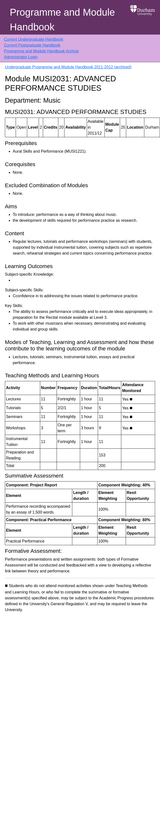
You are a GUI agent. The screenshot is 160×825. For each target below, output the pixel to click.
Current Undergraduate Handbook (33, 39)
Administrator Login (21, 57)
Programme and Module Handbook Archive (41, 51)
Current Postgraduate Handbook (32, 45)
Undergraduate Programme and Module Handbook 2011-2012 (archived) (68, 67)
